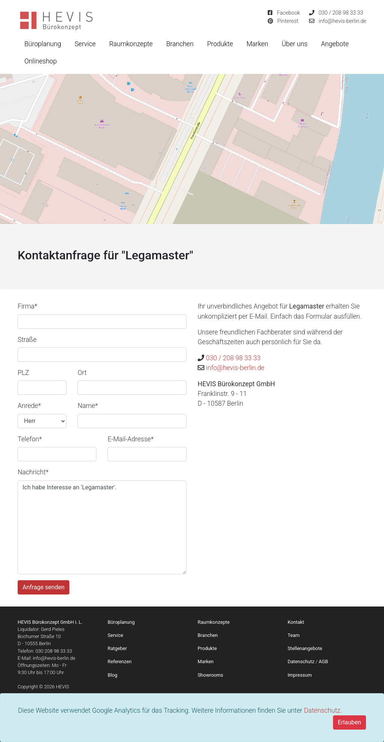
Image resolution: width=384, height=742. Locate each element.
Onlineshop (40, 61)
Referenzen (120, 661)
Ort (82, 372)
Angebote (335, 44)
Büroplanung (42, 44)
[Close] (349, 722)
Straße (27, 339)
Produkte (220, 44)
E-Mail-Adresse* (131, 439)
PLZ (23, 372)
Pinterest (287, 21)
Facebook (288, 13)
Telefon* (30, 439)
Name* (88, 405)
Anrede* (29, 405)
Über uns (295, 44)
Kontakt (296, 622)
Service (85, 44)
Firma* (27, 306)
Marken (257, 44)
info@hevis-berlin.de (342, 21)
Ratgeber (117, 648)
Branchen (180, 44)
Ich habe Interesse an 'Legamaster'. (102, 527)
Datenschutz (322, 710)
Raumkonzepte (131, 44)
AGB (323, 661)
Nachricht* (33, 472)
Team (294, 635)
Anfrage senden (43, 587)
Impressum (300, 675)
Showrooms (210, 675)
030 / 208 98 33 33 (341, 13)
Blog (112, 675)
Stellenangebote (305, 648)
